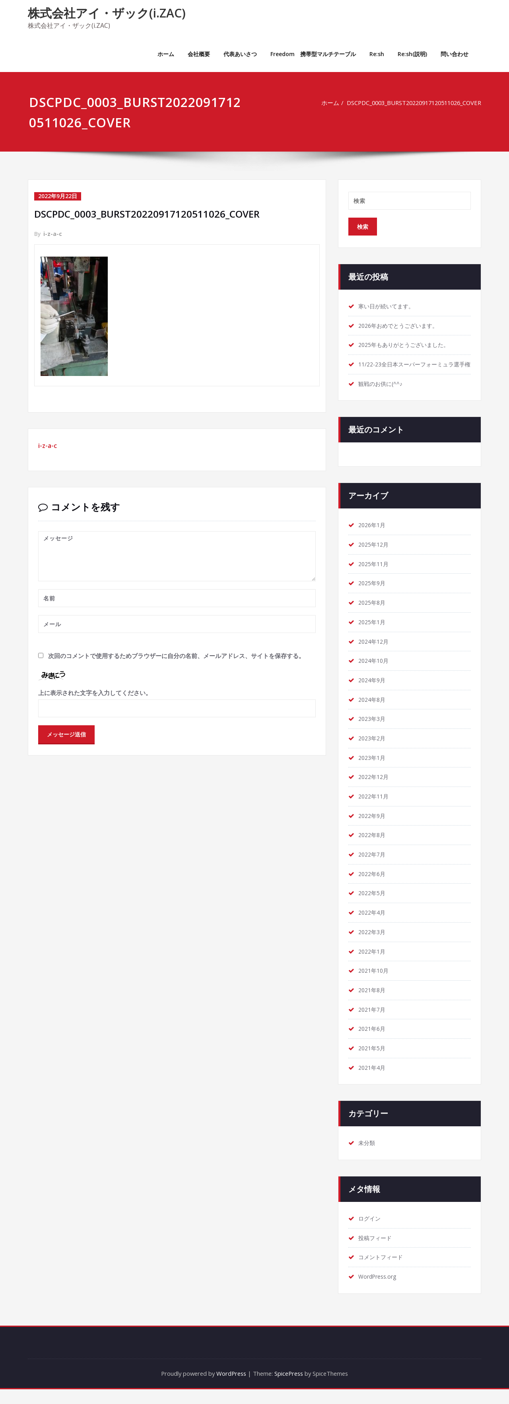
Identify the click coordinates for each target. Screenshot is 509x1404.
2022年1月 (373, 964)
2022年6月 (373, 886)
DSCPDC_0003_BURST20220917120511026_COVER (408, 103)
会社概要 (199, 54)
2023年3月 (373, 730)
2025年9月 (373, 594)
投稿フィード (376, 1252)
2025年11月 (375, 574)
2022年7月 (373, 867)
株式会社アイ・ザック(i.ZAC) (107, 13)
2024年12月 (375, 652)
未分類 (367, 1157)
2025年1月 (373, 633)
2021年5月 (373, 1062)
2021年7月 (373, 1023)
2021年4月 (373, 1081)
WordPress (230, 1388)
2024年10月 (375, 672)
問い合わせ (454, 54)
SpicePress (290, 1388)
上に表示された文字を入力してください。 (95, 692)
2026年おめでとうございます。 (401, 326)
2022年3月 (373, 945)
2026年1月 (373, 535)
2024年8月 (373, 711)
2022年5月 (373, 906)
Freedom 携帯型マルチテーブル (313, 54)
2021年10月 (375, 984)
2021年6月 (373, 1042)
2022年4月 (373, 925)
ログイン (370, 1233)
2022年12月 (375, 789)
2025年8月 (373, 613)
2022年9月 (373, 828)
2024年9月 (373, 691)
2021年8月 (373, 1003)
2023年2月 (373, 750)
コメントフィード (382, 1271)
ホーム (165, 54)
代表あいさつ (240, 54)
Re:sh (376, 54)
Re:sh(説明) (412, 54)
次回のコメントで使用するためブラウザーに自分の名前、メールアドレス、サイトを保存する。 (176, 655)
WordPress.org (379, 1291)
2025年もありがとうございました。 (407, 345)
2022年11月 (375, 808)
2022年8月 (373, 847)
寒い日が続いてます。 (388, 306)
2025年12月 (375, 555)
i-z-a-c (52, 233)
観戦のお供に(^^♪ (382, 394)
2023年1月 (373, 769)
